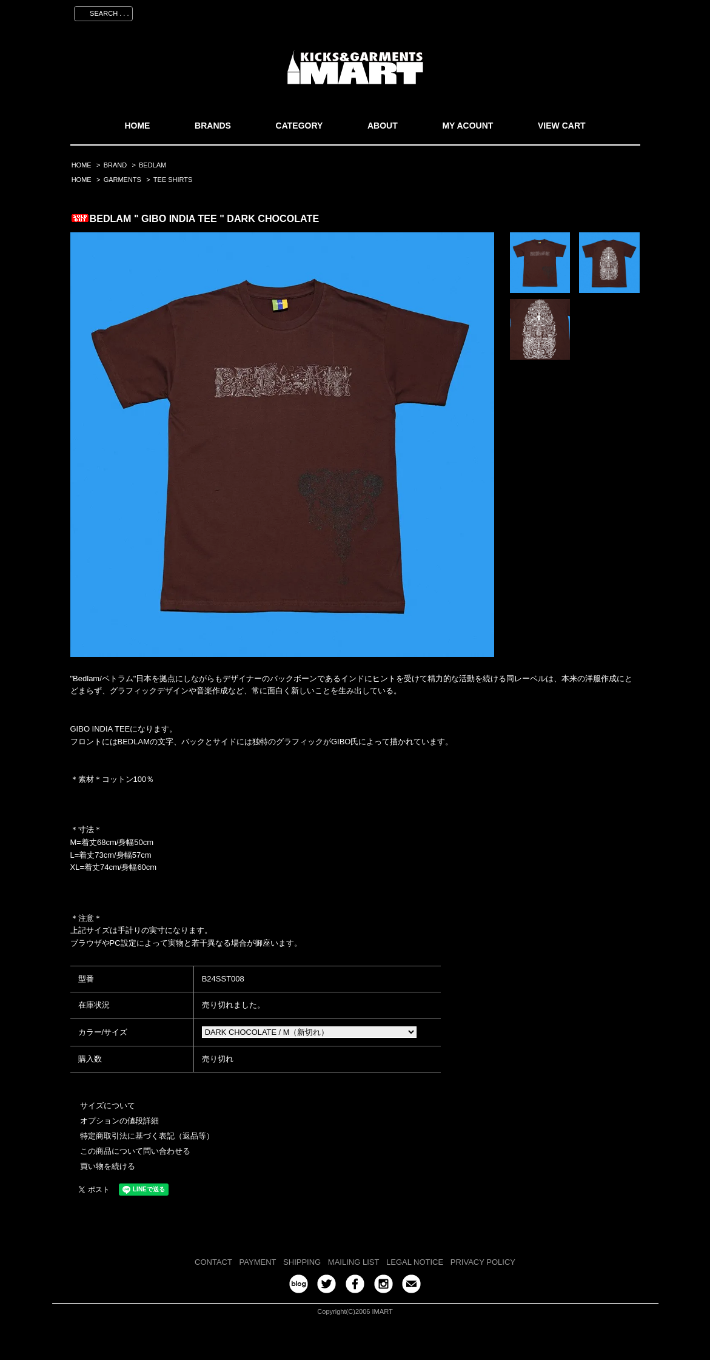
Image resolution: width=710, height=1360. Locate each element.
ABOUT (382, 125)
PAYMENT (257, 1262)
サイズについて (107, 1105)
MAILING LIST (354, 1262)
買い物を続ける (107, 1166)
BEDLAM (152, 165)
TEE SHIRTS (173, 179)
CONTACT (213, 1262)
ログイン (574, 11)
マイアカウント (468, 11)
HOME (137, 125)
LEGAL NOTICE (414, 1262)
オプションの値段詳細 (119, 1120)
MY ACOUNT (467, 125)
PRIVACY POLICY (482, 1262)
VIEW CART (562, 125)
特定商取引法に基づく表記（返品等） (147, 1135)
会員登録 (526, 11)
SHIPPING (302, 1262)
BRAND (115, 165)
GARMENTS (122, 179)
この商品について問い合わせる (135, 1151)
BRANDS (213, 125)
